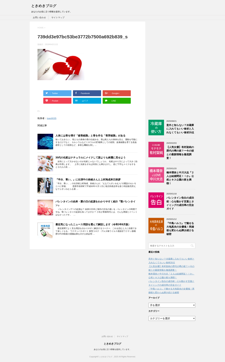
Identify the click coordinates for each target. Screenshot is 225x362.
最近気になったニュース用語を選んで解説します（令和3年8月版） (93, 224)
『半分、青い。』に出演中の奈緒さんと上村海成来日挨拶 (87, 179)
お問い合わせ (39, 17)
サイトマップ (58, 17)
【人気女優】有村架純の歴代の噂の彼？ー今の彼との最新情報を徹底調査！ (180, 152)
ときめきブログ (43, 6)
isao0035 (51, 118)
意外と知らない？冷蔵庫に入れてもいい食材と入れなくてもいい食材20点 (180, 129)
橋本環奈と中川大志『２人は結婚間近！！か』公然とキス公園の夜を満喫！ (180, 178)
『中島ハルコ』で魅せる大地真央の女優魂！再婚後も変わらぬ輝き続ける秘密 (180, 228)
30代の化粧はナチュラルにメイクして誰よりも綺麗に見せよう (90, 157)
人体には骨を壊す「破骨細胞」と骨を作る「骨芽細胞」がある (90, 135)
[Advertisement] (171, 68)
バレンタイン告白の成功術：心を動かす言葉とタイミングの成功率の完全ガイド (180, 203)
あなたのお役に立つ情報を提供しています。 (112, 349)
